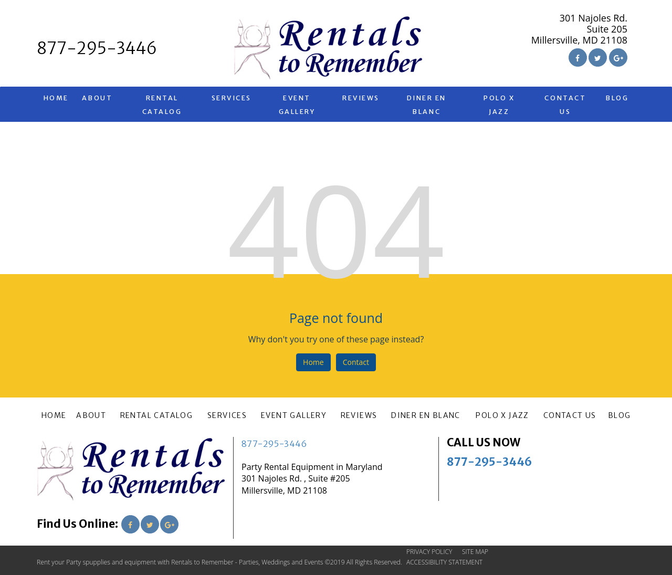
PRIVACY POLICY (429, 551)
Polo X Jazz (499, 104)
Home (313, 362)
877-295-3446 (274, 443)
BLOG (616, 98)
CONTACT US (565, 104)
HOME (56, 98)
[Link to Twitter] (598, 57)
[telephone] (97, 49)
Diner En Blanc (426, 104)
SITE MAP (475, 551)
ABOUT (97, 98)
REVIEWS (361, 98)
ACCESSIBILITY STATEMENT (444, 562)
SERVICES (231, 98)
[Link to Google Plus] (618, 57)
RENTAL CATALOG (162, 104)
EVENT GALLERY (297, 104)
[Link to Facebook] (578, 57)
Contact (356, 362)
